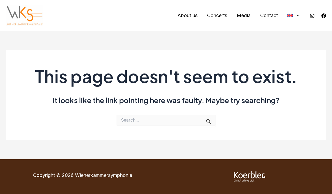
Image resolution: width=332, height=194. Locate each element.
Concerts (217, 15)
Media (244, 15)
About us (187, 15)
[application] (297, 16)
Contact (269, 15)
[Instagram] (312, 15)
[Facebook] (323, 15)
